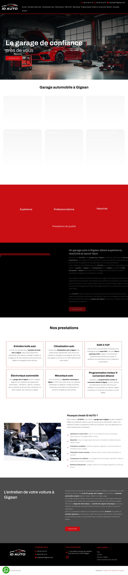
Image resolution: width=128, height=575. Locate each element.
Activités (99, 554)
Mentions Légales (102, 557)
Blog (98, 552)
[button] (87, 2)
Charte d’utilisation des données (107, 560)
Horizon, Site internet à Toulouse (114, 570)
